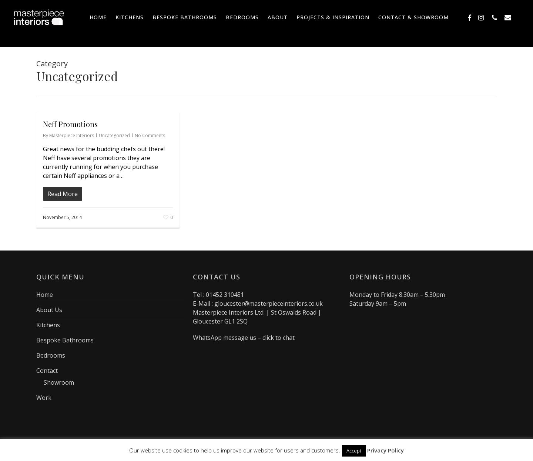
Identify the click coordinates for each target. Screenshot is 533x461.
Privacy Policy (385, 450)
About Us (49, 310)
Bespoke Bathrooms (65, 340)
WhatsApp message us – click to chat (244, 338)
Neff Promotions (70, 124)
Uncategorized (114, 135)
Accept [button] (353, 450)
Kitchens (48, 325)
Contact (47, 371)
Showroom (59, 382)
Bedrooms (50, 355)
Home (44, 295)
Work (43, 398)
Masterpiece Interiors (71, 135)
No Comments (150, 135)
